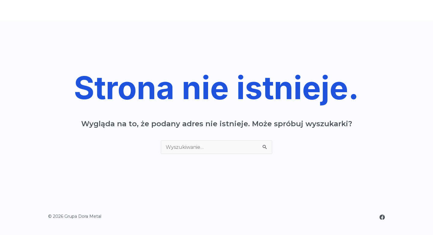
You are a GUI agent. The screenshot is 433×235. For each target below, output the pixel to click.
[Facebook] (382, 217)
